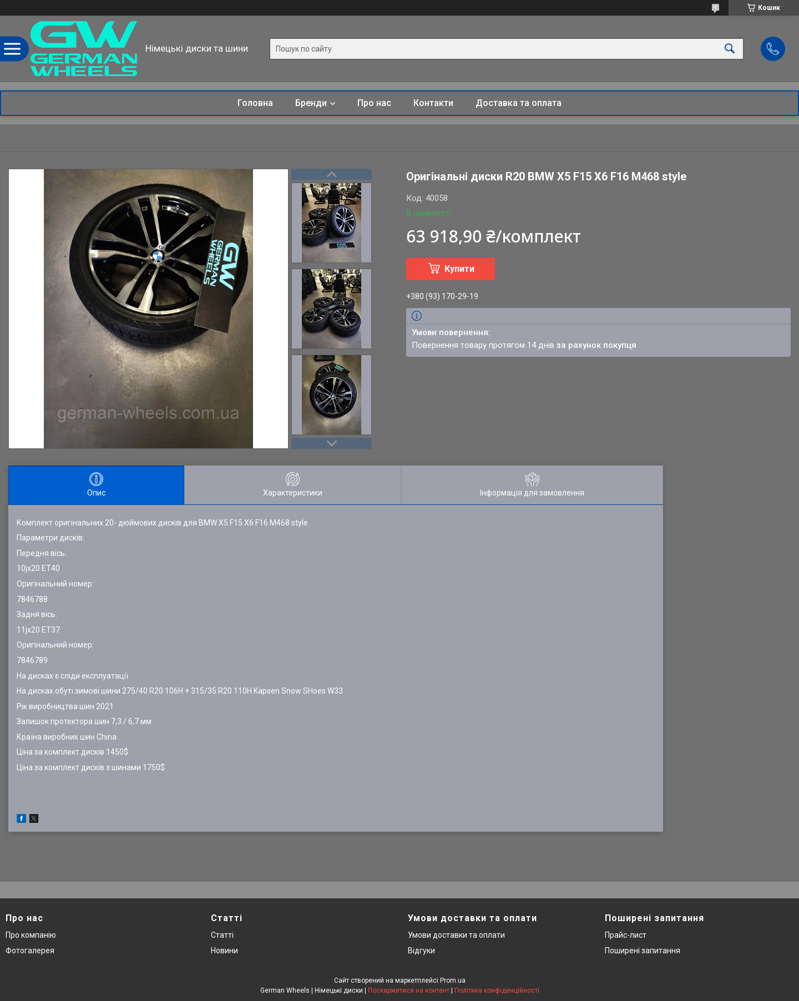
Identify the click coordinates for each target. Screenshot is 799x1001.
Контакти (433, 103)
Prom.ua (453, 980)
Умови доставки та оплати (456, 935)
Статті (222, 935)
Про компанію (31, 935)
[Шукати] (729, 48)
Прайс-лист (625, 935)
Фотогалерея (30, 950)
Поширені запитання (642, 950)
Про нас (374, 103)
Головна (255, 103)
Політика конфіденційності (496, 990)
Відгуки (421, 950)
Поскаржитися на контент (408, 990)
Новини (224, 950)
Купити (459, 269)
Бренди (311, 103)
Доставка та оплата (519, 103)
